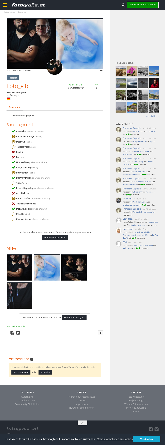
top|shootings (136, 400)
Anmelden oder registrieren (143, 4)
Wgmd (152, 141)
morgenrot (150, 192)
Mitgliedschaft (27, 400)
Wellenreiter (138, 131)
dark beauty (138, 161)
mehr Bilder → (152, 116)
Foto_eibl (18, 86)
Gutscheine (27, 396)
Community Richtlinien (27, 404)
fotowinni (127, 198)
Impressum (82, 404)
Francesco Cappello (132, 128)
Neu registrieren (21, 372)
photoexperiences (130, 174)
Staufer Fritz (128, 154)
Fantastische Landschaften (144, 212)
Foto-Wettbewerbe (136, 407)
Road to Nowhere (138, 225)
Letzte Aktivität (125, 123)
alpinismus (127, 248)
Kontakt (82, 400)
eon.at (136, 411)
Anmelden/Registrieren (55, 237)
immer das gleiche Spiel (143, 245)
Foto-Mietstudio (136, 396)
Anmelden (45, 372)
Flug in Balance (139, 141)
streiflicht (151, 131)
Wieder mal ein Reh (141, 151)
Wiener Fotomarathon (136, 404)
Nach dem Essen (140, 171)
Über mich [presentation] (14, 107)
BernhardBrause (130, 184)
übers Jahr (137, 192)
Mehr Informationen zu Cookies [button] (115, 439)
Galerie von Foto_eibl (74, 317)
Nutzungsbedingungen (81, 407)
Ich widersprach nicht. (142, 181)
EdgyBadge (128, 218)
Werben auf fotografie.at (81, 396)
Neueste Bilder (125, 62)
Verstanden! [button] (147, 439)
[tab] (14, 107)
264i (125, 242)
